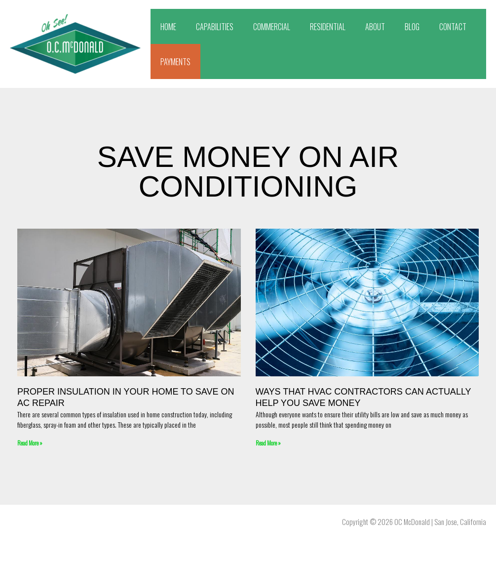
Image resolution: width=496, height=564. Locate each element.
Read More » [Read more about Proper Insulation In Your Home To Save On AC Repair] (29, 443)
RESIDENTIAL (327, 27)
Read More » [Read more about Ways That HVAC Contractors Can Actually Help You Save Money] (268, 443)
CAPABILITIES (214, 27)
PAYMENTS (175, 62)
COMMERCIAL (271, 27)
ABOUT (375, 27)
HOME (168, 27)
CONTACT (452, 27)
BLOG (412, 27)
